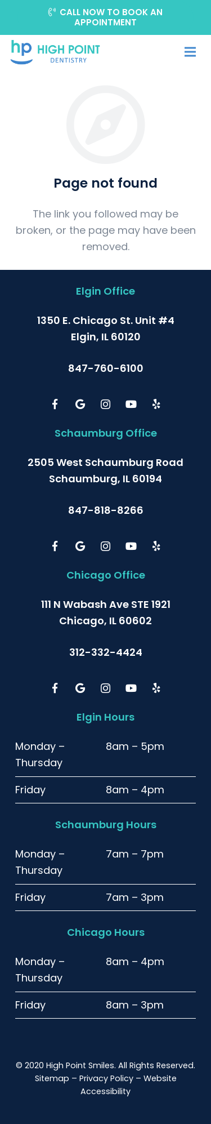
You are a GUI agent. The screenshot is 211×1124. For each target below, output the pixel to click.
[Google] (80, 404)
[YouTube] (130, 404)
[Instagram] (105, 404)
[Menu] (190, 52)
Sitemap (52, 1078)
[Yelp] (156, 404)
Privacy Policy (106, 1078)
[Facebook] (55, 404)
